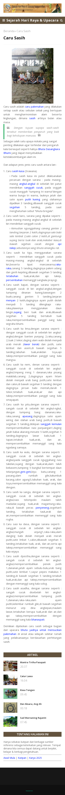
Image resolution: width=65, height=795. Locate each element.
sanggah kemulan (51, 424)
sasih (32, 118)
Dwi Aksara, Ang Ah (31, 703)
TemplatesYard (29, 791)
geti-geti (25, 471)
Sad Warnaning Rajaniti (33, 717)
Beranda (9, 31)
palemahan (37, 106)
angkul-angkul (27, 183)
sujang (17, 312)
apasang (27, 416)
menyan (10, 300)
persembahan (14, 280)
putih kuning (32, 199)
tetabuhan (12, 276)
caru (27, 106)
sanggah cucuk (33, 187)
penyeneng (42, 507)
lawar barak (31, 344)
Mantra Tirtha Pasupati (33, 662)
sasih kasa (18, 171)
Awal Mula (9, 757)
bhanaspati (37, 619)
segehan (15, 207)
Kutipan (22, 757)
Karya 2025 (35, 757)
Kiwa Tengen (27, 690)
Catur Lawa (26, 676)
